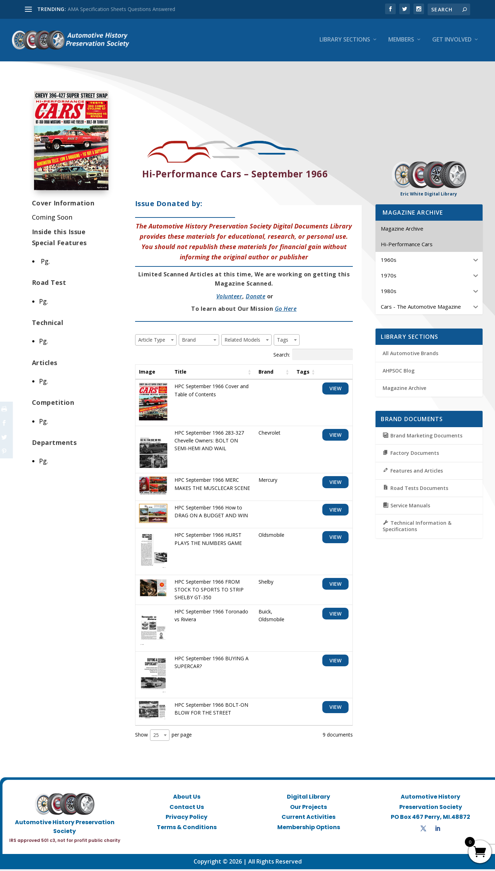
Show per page (163, 737)
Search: (313, 356)
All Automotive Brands (410, 355)
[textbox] (153, 341)
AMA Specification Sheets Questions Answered (121, 9)
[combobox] (156, 341)
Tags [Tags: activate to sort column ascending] (303, 373)
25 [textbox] (156, 736)
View (335, 390)
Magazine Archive (404, 390)
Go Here (286, 310)
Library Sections (344, 41)
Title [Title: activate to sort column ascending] (180, 373)
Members (401, 41)
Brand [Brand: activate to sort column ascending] (265, 373)
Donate (255, 298)
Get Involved (452, 41)
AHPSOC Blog (399, 372)
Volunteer (229, 298)
